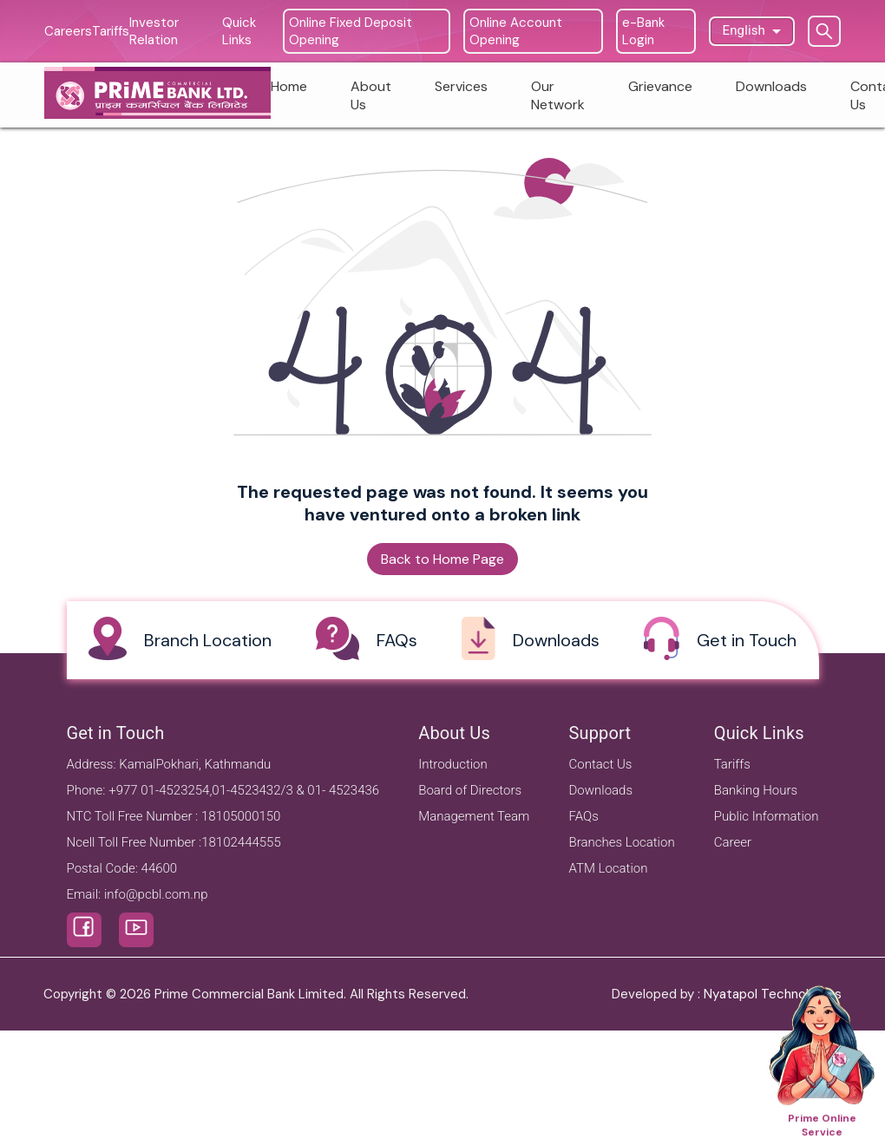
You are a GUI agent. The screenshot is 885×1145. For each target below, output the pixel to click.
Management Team (473, 816)
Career (732, 842)
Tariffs (732, 764)
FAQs (584, 816)
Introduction (453, 764)
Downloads (601, 790)
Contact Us (601, 764)
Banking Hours (755, 790)
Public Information (766, 816)
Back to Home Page (442, 559)
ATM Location (608, 868)
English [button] (744, 30)
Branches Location (622, 842)
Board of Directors (469, 790)
